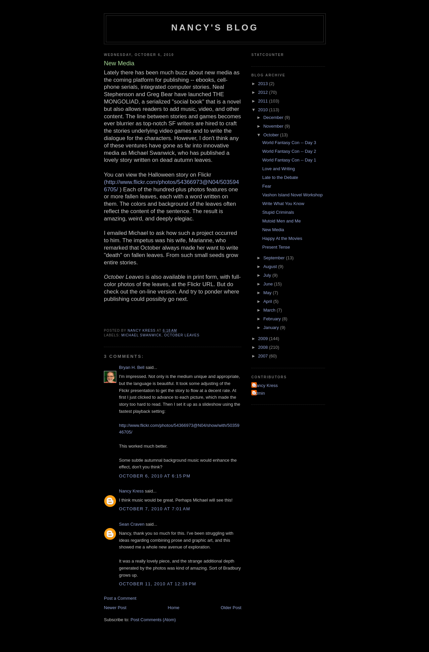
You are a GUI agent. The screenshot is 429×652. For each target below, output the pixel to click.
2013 (263, 83)
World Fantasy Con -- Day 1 (289, 159)
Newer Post (115, 607)
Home (174, 607)
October (271, 134)
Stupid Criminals (278, 212)
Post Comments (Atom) (153, 619)
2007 (263, 355)
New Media (273, 229)
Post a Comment (120, 598)
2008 (263, 347)
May (268, 292)
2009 (263, 338)
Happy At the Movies (282, 238)
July (267, 275)
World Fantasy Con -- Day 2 (289, 151)
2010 (263, 109)
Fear (266, 186)
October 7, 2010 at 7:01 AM (154, 508)
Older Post (231, 607)
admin (259, 393)
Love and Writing (278, 168)
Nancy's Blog (215, 27)
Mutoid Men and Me (281, 220)
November (274, 126)
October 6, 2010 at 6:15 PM (154, 475)
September (274, 257)
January (271, 327)
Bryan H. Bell (131, 367)
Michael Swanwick (141, 335)
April (268, 301)
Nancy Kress (131, 491)
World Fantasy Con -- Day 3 (289, 142)
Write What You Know (283, 203)
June (268, 283)
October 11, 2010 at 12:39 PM (157, 583)
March (270, 310)
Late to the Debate (280, 177)
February (272, 318)
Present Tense (276, 247)
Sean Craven (131, 524)
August (270, 266)
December (274, 117)
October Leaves (182, 335)
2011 (263, 101)
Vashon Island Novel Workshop (292, 194)
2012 (263, 92)
